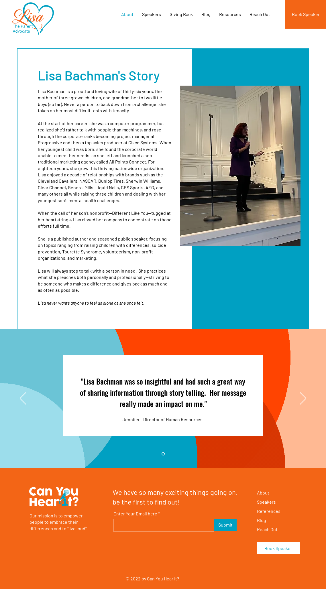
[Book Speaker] (305, 14)
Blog (261, 520)
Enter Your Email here (135, 513)
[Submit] (225, 525)
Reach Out (267, 529)
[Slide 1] (163, 454)
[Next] (303, 399)
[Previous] (23, 399)
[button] (181, 14)
